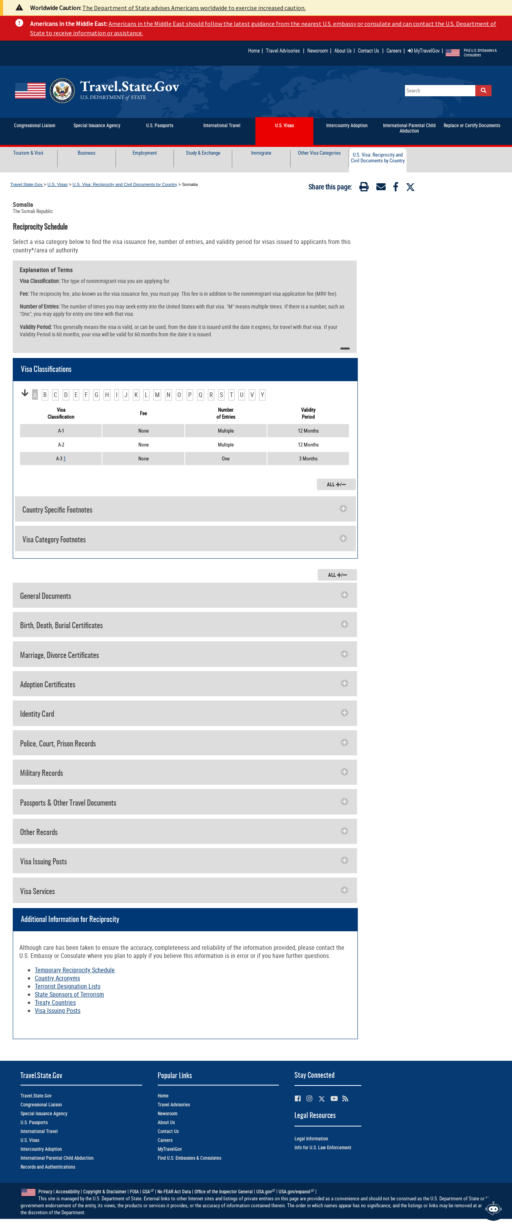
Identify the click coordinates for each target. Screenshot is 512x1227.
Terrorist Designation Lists (67, 986)
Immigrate (261, 153)
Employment (145, 153)
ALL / (336, 484)
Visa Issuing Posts (57, 1010)
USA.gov (266, 1192)
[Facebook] (395, 188)
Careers (393, 50)
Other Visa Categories (319, 153)
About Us (344, 50)
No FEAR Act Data (174, 1192)
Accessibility (68, 1192)
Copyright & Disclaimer (104, 1192)
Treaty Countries (55, 1002)
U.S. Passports (34, 1122)
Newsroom (317, 50)
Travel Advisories (283, 50)
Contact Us (369, 50)
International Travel (39, 1131)
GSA (148, 1192)
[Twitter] (410, 187)
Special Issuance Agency (43, 1113)
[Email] (381, 188)
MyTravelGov (424, 50)
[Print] (364, 188)
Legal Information (311, 1139)
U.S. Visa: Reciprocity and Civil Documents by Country (378, 158)
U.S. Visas (58, 184)
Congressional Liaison (41, 1105)
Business (86, 153)
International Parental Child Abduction (57, 1158)
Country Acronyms (57, 978)
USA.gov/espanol (296, 1192)
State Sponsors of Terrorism (69, 994)
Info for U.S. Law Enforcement (322, 1147)
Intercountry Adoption (41, 1149)
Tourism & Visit (28, 153)
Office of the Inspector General (223, 1192)
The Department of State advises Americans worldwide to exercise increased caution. (194, 8)
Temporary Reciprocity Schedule (75, 970)
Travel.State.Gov (27, 184)
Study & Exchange (203, 153)
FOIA (134, 1192)
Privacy (45, 1192)
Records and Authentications (47, 1167)
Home (254, 50)
